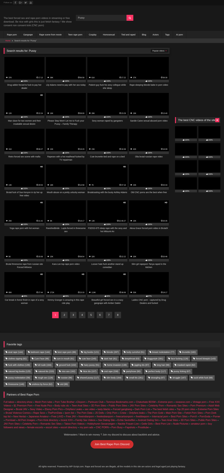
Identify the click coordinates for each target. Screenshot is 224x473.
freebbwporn (142, 416)
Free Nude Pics (43, 405)
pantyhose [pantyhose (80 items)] (133, 371)
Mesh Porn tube (43, 402)
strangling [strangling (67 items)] (158, 377)
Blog (144, 34)
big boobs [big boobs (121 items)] (91, 352)
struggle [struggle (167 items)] (179, 377)
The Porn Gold (155, 413)
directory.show (24, 402)
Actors (156, 34)
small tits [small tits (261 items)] (136, 377)
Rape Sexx (39, 413)
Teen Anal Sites (80, 405)
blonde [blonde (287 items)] (113, 352)
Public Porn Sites (118, 405)
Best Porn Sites (179, 416)
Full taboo (9, 402)
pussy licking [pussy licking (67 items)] (182, 371)
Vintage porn (199, 402)
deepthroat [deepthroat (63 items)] (132, 358)
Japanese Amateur (39, 416)
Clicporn (81, 402)
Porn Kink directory (48, 420)
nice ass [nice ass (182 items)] (68, 371)
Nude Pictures (180, 423)
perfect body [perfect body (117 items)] (157, 371)
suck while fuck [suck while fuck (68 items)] (203, 377)
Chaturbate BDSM (146, 402)
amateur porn (198, 423)
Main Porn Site (174, 413)
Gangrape (28, 34)
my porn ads (86, 427)
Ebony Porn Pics (54, 409)
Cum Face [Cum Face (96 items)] (41, 358)
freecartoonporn (124, 416)
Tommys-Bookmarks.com (119, 402)
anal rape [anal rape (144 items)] (15, 352)
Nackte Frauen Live (128, 423)
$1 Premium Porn (23, 405)
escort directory (69, 427)
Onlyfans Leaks (73, 409)
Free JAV (71, 416)
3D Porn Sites (98, 405)
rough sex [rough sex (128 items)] (45, 377)
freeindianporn (86, 416)
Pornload (10, 420)
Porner (216, 416)
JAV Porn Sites (138, 405)
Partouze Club (95, 402)
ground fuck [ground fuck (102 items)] (67, 365)
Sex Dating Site (106, 420)
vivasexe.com (182, 402)
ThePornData (55, 413)
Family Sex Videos (85, 420)
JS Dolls (99, 413)
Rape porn (12, 34)
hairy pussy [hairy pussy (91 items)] (91, 365)
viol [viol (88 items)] (64, 384)
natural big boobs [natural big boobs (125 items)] (19, 371)
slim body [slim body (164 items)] (114, 377)
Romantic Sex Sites (177, 405)
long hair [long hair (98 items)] (163, 365)
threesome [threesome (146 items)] (16, 384)
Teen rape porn (75, 34)
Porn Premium (198, 405)
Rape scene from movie (50, 34)
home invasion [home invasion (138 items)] (117, 365)
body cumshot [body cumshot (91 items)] (135, 352)
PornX (193, 416)
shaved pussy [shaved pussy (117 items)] (89, 377)
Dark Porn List (142, 409)
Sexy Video (36, 409)
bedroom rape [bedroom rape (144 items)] (40, 352)
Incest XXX (67, 420)
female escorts (35, 427)
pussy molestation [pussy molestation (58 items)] (19, 377)
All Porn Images (26, 420)
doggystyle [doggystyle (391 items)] (155, 358)
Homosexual (109, 34)
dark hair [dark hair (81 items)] (110, 358)
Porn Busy (117, 427)
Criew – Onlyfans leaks (132, 413)
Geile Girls (147, 423)
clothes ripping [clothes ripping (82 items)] (17, 358)
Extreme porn (165, 402)
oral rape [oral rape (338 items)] (111, 371)
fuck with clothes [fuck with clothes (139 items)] (19, 365)
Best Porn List (162, 423)
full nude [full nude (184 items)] (44, 365)
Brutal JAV (21, 409)
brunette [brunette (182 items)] (189, 352)
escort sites (52, 427)
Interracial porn (160, 416)
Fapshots (130, 427)
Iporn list (69, 413)
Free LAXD (57, 416)
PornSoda (205, 416)
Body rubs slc (62, 405)
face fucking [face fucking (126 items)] (179, 358)
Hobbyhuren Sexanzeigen (101, 423)
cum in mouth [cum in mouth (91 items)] (65, 358)
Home (8, 40)
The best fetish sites (163, 409)
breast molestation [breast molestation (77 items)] (163, 352)
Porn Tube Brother (65, 402)
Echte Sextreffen (126, 420)
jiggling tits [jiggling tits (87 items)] (141, 365)
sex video (90, 409)
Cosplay (93, 34)
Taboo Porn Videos (74, 423)
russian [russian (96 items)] (66, 377)
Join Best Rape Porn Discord (111, 444)
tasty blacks (104, 409)
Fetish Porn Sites (193, 413)
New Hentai (19, 416)
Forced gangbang (122, 409)
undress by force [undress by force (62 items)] (42, 384)
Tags (167, 34)
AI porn (179, 34)
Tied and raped (128, 34)
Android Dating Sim (148, 420)
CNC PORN (102, 427)
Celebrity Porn (156, 405)
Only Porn (112, 413)
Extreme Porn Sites (208, 409)
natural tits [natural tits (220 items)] (46, 371)
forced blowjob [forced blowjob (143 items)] (206, 358)
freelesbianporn (105, 416)
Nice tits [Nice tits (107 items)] (89, 371)
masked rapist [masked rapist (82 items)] (186, 365)
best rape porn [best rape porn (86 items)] (67, 352)
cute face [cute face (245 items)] (89, 358)
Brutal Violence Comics (18, 413)
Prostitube (143, 427)
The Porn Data (84, 413)
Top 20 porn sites (186, 409)
